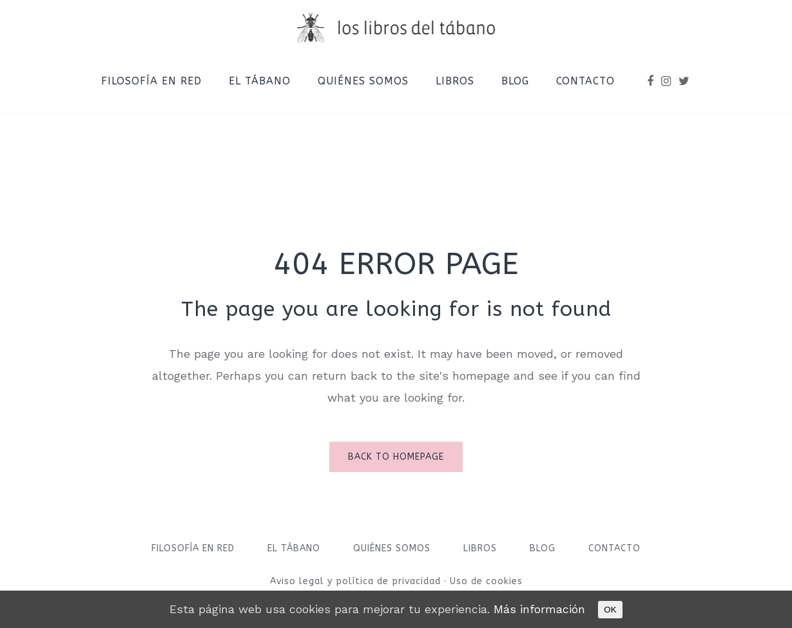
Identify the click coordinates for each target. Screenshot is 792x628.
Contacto (614, 548)
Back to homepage (396, 456)
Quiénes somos (391, 548)
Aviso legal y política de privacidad (357, 581)
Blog (542, 548)
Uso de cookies (486, 581)
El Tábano (293, 548)
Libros (480, 548)
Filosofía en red (193, 548)
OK (610, 609)
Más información (539, 609)
